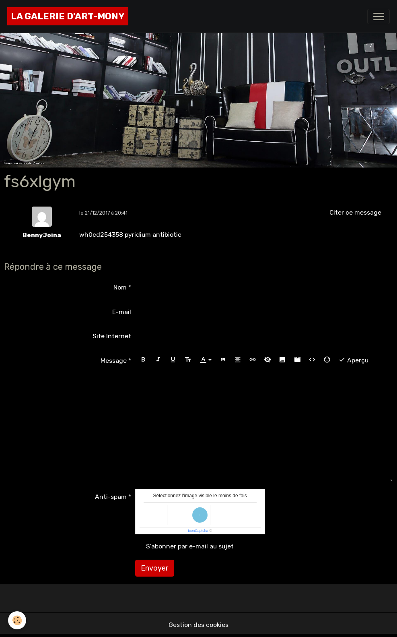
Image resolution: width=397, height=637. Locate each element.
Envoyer (154, 568)
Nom (120, 287)
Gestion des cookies (198, 625)
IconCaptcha (198, 531)
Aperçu (353, 359)
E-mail (121, 312)
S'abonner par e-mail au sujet (190, 546)
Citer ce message (355, 212)
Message (114, 360)
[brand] (67, 16)
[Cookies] (17, 620)
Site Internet (112, 336)
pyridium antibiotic (153, 234)
